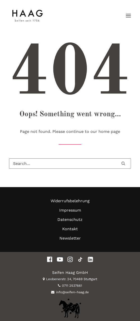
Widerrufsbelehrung (70, 200)
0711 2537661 (70, 285)
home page (109, 131)
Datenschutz (70, 219)
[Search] (70, 163)
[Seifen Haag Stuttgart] (27, 15)
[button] (128, 15)
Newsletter (70, 238)
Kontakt (70, 228)
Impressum (70, 210)
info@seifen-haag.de (70, 292)
